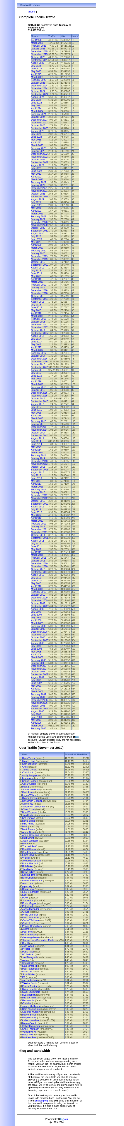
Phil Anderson (29, 934)
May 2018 (36, 310)
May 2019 (36, 276)
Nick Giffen (28, 877)
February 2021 (38, 216)
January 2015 (38, 424)
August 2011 (37, 540)
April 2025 (36, 74)
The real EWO (29, 846)
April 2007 (36, 688)
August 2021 (37, 199)
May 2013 (36, 481)
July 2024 (36, 99)
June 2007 (36, 683)
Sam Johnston (29, 764)
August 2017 (37, 336)
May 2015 (36, 412)
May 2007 (36, 685)
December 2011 (39, 529)
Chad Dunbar (29, 852)
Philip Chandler (30, 914)
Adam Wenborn (30, 840)
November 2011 (39, 532)
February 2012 (38, 523)
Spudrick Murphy (31, 1011)
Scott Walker (28, 974)
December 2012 (39, 495)
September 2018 (39, 299)
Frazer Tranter (29, 986)
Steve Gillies (28, 872)
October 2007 (38, 671)
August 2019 (37, 267)
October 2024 (38, 91)
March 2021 (37, 213)
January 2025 (38, 82)
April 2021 (36, 210)
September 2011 (39, 538)
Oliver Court (28, 809)
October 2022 (38, 159)
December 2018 (39, 290)
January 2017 (38, 355)
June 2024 (36, 102)
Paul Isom (27, 931)
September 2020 (39, 230)
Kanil (24, 894)
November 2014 (39, 429)
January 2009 (38, 629)
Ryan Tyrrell (28, 989)
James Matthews (31, 1006)
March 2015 (37, 418)
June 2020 (36, 239)
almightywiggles (30, 775)
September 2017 (39, 333)
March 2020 (37, 247)
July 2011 (36, 543)
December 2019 (39, 256)
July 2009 (36, 611)
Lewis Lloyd (28, 855)
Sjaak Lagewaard (31, 992)
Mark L (25, 786)
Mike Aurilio (28, 823)
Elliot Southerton (30, 892)
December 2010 (39, 563)
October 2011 (38, 535)
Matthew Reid (29, 1037)
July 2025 (36, 65)
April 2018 (36, 313)
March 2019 (37, 282)
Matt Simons (28, 829)
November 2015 (39, 395)
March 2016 (37, 384)
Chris (25, 766)
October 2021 (38, 193)
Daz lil (25, 943)
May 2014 (36, 446)
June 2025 (36, 68)
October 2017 (38, 330)
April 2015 (36, 415)
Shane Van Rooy (31, 789)
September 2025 (39, 60)
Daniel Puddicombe (32, 880)
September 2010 (39, 572)
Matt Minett (28, 838)
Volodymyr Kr (29, 1031)
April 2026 (36, 40)
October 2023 (38, 125)
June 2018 (36, 307)
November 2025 (39, 54)
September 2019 (39, 264)
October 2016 (38, 364)
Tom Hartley (28, 815)
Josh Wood (28, 946)
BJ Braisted (28, 954)
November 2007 (39, 668)
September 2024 (39, 94)
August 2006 (37, 711)
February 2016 (38, 387)
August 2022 (37, 165)
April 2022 (36, 176)
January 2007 (38, 697)
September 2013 (39, 469)
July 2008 (36, 646)
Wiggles (26, 857)
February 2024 (38, 114)
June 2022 (36, 171)
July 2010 (36, 577)
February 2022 (38, 182)
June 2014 (36, 444)
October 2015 (38, 398)
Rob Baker (27, 866)
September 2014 (39, 435)
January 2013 (38, 492)
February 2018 (38, 318)
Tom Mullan (28, 869)
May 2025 (36, 71)
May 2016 (36, 378)
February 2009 (38, 626)
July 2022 (36, 168)
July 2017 (36, 338)
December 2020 (39, 222)
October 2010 (38, 569)
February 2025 (38, 80)
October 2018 (38, 296)
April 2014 (36, 449)
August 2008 (37, 643)
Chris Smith (28, 963)
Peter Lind (27, 906)
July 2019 (36, 270)
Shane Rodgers (30, 781)
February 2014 (38, 455)
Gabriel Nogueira (31, 1026)
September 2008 (39, 640)
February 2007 (38, 694)
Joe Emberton (29, 980)
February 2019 (38, 284)
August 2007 (37, 677)
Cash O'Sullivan (30, 920)
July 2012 (36, 509)
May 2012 (36, 515)
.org (63, 1119)
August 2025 (37, 62)
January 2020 (38, 253)
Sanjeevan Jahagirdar (33, 806)
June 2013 (36, 478)
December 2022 (39, 154)
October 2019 (38, 262)
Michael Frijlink (29, 997)
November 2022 (39, 156)
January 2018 (38, 321)
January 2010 (38, 594)
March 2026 (37, 43)
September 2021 (39, 196)
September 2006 (39, 708)
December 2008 (39, 631)
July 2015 (36, 407)
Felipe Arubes (29, 1017)
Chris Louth (28, 772)
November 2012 (39, 498)
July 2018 (36, 304)
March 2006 (37, 725)
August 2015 (37, 404)
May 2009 (36, 617)
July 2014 (36, 441)
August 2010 (37, 575)
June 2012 (36, 512)
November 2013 (39, 464)
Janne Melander (30, 909)
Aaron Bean (28, 832)
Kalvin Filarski (29, 874)
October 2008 (38, 637)
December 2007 (39, 666)
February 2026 (38, 45)
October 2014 (38, 432)
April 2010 (36, 586)
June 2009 (36, 614)
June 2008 (36, 648)
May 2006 (36, 720)
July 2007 (36, 680)
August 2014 (37, 438)
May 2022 (36, 173)
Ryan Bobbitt (29, 994)
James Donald (29, 769)
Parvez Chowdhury (32, 926)
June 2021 (36, 205)
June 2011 (36, 546)
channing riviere (30, 937)
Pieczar (26, 948)
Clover (25, 911)
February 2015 (38, 421)
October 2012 (38, 501)
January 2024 (38, 117)
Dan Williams (29, 849)
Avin (24, 960)
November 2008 (39, 634)
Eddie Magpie (29, 903)
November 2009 (39, 600)
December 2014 (39, 427)
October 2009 (38, 603)
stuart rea (27, 971)
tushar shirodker (30, 1020)
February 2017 (38, 353)
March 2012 (37, 520)
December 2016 (39, 358)
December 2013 (39, 461)
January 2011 (38, 560)
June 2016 (36, 375)
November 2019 (39, 259)
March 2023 (37, 145)
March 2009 (37, 623)
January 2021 (38, 219)
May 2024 (36, 105)
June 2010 (36, 580)
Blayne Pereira (29, 798)
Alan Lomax (28, 883)
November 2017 (39, 327)
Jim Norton (28, 900)
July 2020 (36, 236)
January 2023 (38, 151)
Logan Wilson (29, 795)
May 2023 (36, 139)
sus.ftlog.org (41, 1100)
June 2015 (36, 410)
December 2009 (39, 597)
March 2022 (37, 179)
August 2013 (37, 472)
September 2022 (39, 162)
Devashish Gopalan (32, 801)
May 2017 (36, 344)
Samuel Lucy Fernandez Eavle (38, 940)
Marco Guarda (29, 1023)
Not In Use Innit (30, 863)
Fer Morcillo (28, 1000)
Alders (25, 929)
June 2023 (36, 136)
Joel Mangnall (29, 957)
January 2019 (38, 287)
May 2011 (36, 549)
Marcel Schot (29, 1014)
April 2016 (36, 381)
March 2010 (37, 589)
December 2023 (39, 119)
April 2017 (36, 347)
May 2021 (36, 208)
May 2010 (36, 583)
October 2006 (38, 705)
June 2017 (36, 341)
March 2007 (37, 691)
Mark (24, 826)
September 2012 (39, 503)
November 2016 (39, 361)
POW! (25, 897)
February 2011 (38, 557)
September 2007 (39, 674)
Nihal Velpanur (29, 812)
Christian (26, 1003)
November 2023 (39, 122)
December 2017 (39, 324)
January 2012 (38, 526)
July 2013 (36, 475)
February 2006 (38, 728)
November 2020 (39, 225)
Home (32, 11)
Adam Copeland (30, 835)
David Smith (28, 820)
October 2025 (38, 57)
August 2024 (37, 97)
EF (23, 977)
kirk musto (27, 778)
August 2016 (37, 370)
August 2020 (37, 233)
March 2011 (37, 555)
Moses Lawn (28, 761)
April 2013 (36, 483)
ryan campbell (29, 966)
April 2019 (36, 279)
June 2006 (36, 717)
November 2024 (39, 88)
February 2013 (38, 489)
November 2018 (39, 293)
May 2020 (36, 242)
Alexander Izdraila (31, 860)
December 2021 (39, 188)
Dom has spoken (31, 1009)
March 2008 (37, 657)
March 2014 (37, 452)
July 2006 (36, 714)
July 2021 (36, 202)
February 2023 (38, 148)
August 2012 (37, 506)
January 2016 (38, 390)
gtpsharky (27, 886)
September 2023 (39, 128)
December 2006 (39, 700)
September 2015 (39, 401)
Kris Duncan (28, 818)
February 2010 (38, 592)
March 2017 (37, 350)
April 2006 (36, 722)
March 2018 (37, 316)
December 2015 (39, 392)
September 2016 (39, 367)
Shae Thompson (30, 1029)
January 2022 (38, 185)
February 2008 (38, 660)
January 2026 (38, 48)
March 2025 (37, 77)
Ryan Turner (28, 758)
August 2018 (37, 301)
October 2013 (38, 466)
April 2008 (36, 654)
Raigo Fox (27, 1034)
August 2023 (37, 131)
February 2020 (38, 250)
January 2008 (38, 663)
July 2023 (36, 134)
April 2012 (36, 518)
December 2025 (39, 51)
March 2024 (37, 111)
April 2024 (36, 108)
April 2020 (36, 245)
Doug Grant (28, 889)
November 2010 (39, 566)
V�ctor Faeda (29, 983)
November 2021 (39, 190)
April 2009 (36, 620)
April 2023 (36, 142)
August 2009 (37, 609)
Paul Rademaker (30, 968)
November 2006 (39, 703)
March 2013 (37, 486)
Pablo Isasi (28, 951)
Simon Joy (27, 803)
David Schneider (30, 917)
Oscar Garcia (29, 783)
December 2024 (39, 85)
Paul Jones (28, 792)
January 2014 (38, 458)
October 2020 (38, 227)
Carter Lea (27, 923)
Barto (25, 843)
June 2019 (36, 273)
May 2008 (36, 651)
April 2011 (36, 552)
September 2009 (39, 606)
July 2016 (36, 373)
